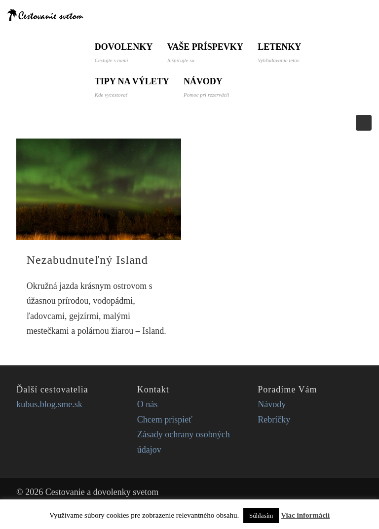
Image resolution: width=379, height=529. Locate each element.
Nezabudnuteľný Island (87, 259)
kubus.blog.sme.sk (49, 404)
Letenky (280, 52)
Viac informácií (305, 515)
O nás (147, 404)
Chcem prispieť (164, 419)
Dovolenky (124, 52)
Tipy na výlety (132, 87)
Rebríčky (274, 419)
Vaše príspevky (205, 52)
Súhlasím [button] (261, 515)
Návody (206, 87)
